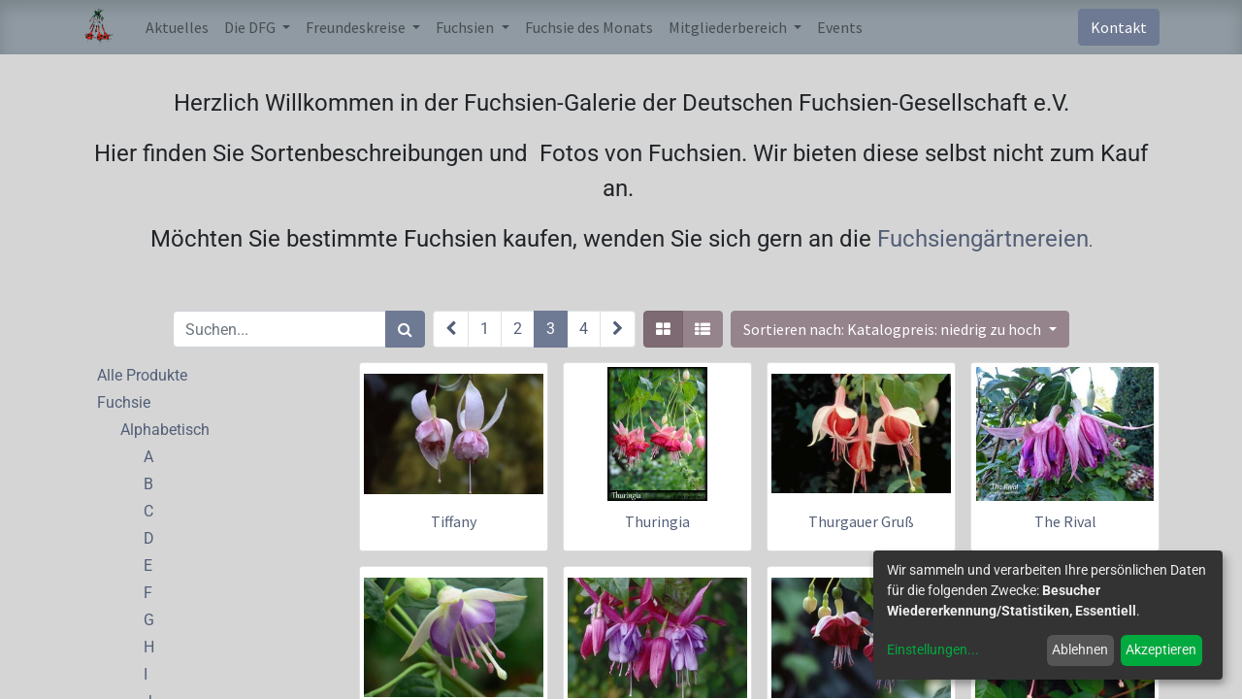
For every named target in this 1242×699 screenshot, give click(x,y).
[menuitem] (177, 27)
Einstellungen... (933, 649)
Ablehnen (1080, 649)
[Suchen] (405, 329)
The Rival (1065, 521)
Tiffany (453, 521)
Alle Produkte (142, 375)
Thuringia (657, 521)
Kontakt (1119, 27)
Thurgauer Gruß (861, 521)
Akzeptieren (1161, 649)
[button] (899, 329)
